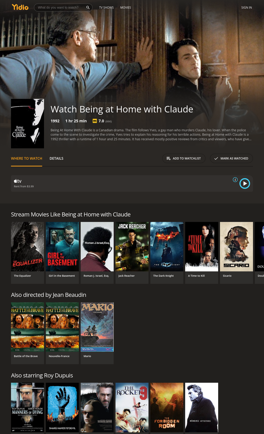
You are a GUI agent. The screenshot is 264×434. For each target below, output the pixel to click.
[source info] (234, 179)
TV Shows (106, 7)
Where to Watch (26, 158)
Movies (125, 7)
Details (56, 158)
